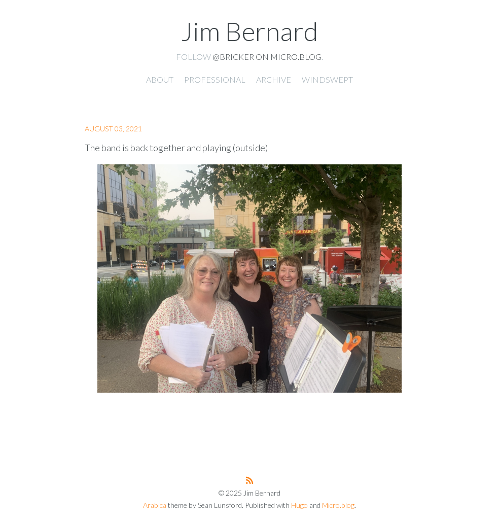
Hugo (299, 505)
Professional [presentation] (214, 79)
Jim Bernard (249, 31)
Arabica (154, 505)
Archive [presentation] (273, 79)
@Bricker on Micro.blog (267, 56)
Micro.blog (338, 505)
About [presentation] (159, 79)
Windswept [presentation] (327, 79)
